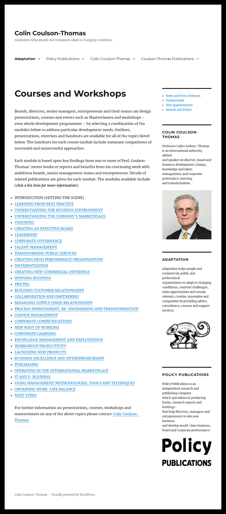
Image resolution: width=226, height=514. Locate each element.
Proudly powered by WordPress (73, 495)
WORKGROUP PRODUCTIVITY (40, 346)
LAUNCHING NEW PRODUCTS (40, 352)
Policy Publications (62, 59)
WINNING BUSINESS (33, 278)
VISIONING (24, 222)
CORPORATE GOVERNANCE (38, 241)
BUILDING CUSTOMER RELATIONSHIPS (49, 290)
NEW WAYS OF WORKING (37, 327)
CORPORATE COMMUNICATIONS (43, 321)
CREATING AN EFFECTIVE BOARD (44, 228)
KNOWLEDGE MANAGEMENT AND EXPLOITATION (59, 340)
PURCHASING (26, 364)
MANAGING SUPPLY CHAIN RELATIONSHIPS (54, 302)
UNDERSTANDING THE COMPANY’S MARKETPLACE (60, 216)
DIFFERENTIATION (31, 265)
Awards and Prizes (179, 110)
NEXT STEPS (26, 395)
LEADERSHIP (26, 235)
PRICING (22, 284)
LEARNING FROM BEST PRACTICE (44, 204)
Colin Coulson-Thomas (50, 33)
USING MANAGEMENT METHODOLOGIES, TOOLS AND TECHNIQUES (75, 383)
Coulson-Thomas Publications (167, 59)
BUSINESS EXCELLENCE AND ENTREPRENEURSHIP (59, 358)
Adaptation (25, 59)
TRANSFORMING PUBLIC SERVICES (46, 253)
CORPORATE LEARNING (35, 333)
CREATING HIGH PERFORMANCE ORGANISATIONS (59, 259)
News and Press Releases (183, 96)
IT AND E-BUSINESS (33, 377)
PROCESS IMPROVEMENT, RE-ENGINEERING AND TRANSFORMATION (76, 309)
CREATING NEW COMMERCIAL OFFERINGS (52, 272)
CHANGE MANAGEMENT (36, 315)
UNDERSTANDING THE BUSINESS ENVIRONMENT (59, 210)
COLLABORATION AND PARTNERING (47, 296)
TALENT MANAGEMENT (36, 247)
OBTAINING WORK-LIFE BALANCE (45, 389)
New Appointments (179, 105)
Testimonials (175, 100)
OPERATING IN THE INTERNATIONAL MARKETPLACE (61, 370)
